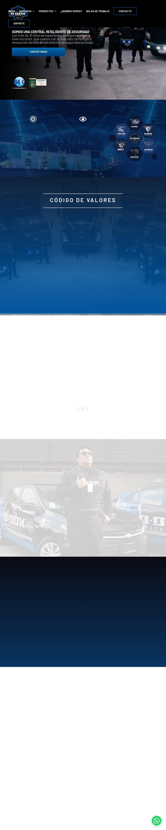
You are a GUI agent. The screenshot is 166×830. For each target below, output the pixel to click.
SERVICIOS (25, 11)
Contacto (125, 11)
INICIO (11, 11)
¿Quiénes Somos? (71, 11)
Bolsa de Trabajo (97, 11)
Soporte (19, 23)
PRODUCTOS (46, 11)
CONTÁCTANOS (38, 51)
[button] (156, 820)
